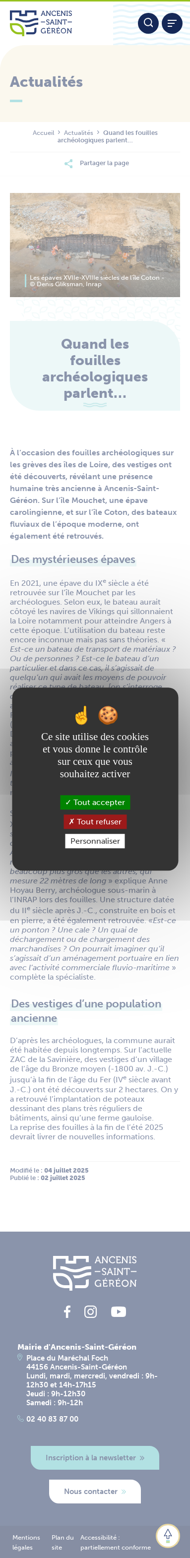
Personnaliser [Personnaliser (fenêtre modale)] (95, 841)
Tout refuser (95, 821)
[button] (168, 1536)
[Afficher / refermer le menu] (172, 23)
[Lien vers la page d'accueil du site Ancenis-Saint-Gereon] (56, 23)
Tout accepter (95, 802)
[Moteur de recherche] (148, 23)
